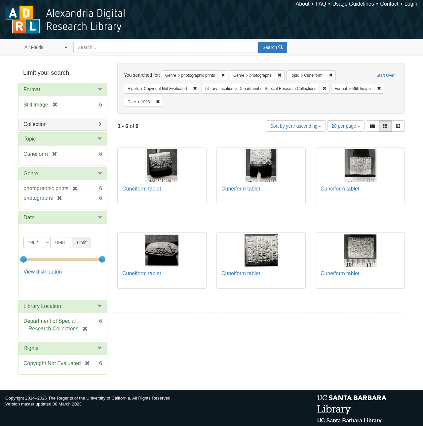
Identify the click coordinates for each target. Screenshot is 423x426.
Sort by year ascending (295, 126)
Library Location (42, 289)
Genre (30, 173)
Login (410, 4)
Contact (389, 4)
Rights (30, 331)
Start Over (385, 75)
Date (29, 217)
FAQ (321, 4)
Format (31, 89)
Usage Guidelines (353, 4)
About (303, 4)
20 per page (345, 126)
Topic (29, 139)
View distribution (42, 272)
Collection (35, 124)
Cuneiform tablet (141, 189)
